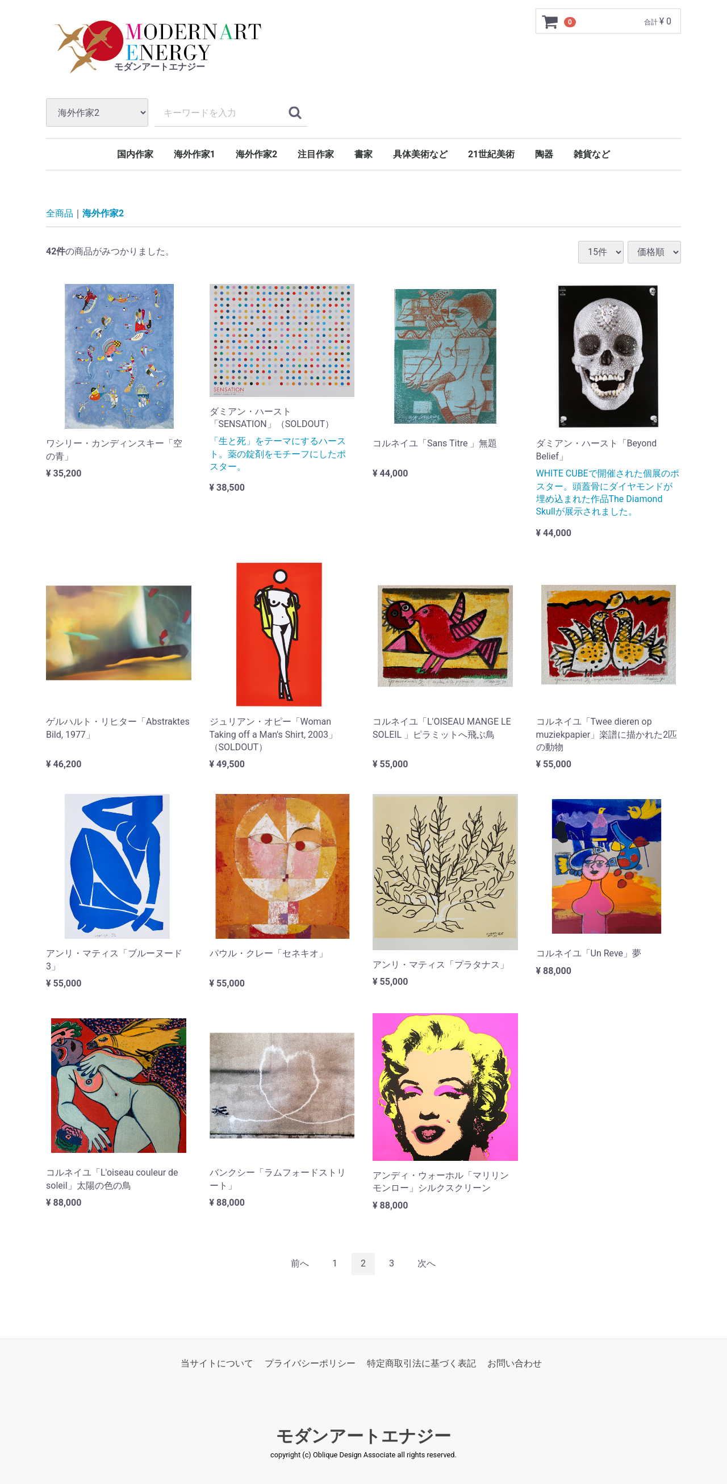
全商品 (59, 213)
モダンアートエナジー (363, 1436)
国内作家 (135, 154)
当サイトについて (217, 1363)
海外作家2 (256, 154)
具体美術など (420, 154)
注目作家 (316, 154)
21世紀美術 (491, 154)
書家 (363, 154)
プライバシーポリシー (310, 1363)
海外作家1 (194, 154)
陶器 (544, 154)
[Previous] (300, 1264)
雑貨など (592, 154)
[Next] (426, 1264)
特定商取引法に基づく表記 (421, 1363)
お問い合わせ (514, 1363)
